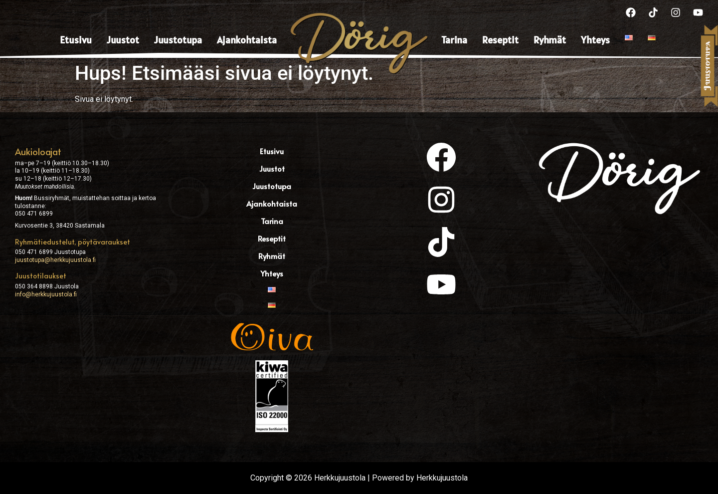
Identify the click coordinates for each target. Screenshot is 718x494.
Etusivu (76, 39)
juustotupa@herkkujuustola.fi (55, 259)
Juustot (123, 39)
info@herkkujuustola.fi (46, 294)
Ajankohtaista (247, 39)
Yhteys (595, 39)
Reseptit (500, 39)
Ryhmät (550, 39)
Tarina (454, 39)
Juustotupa (178, 39)
